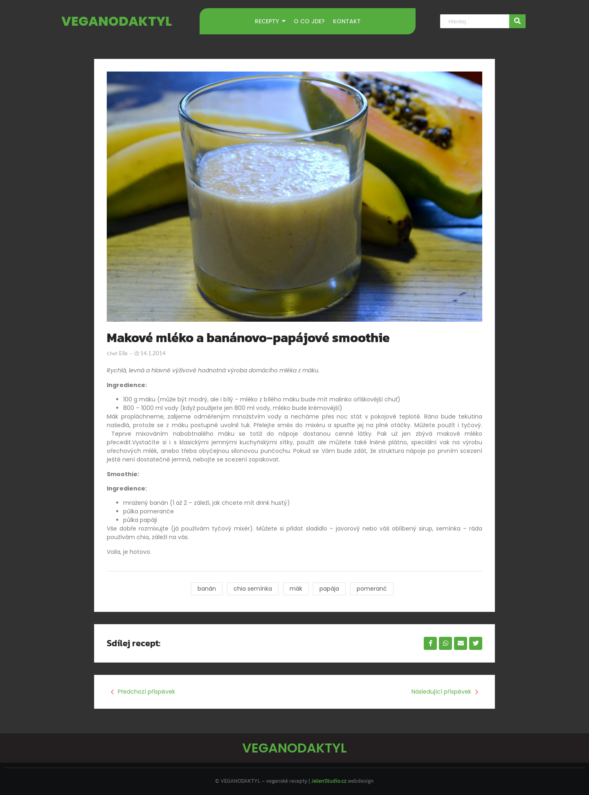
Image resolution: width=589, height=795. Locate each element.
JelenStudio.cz (328, 781)
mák (296, 588)
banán (207, 588)
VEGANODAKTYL (116, 21)
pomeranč (372, 588)
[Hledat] (474, 21)
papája (329, 588)
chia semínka (253, 588)
